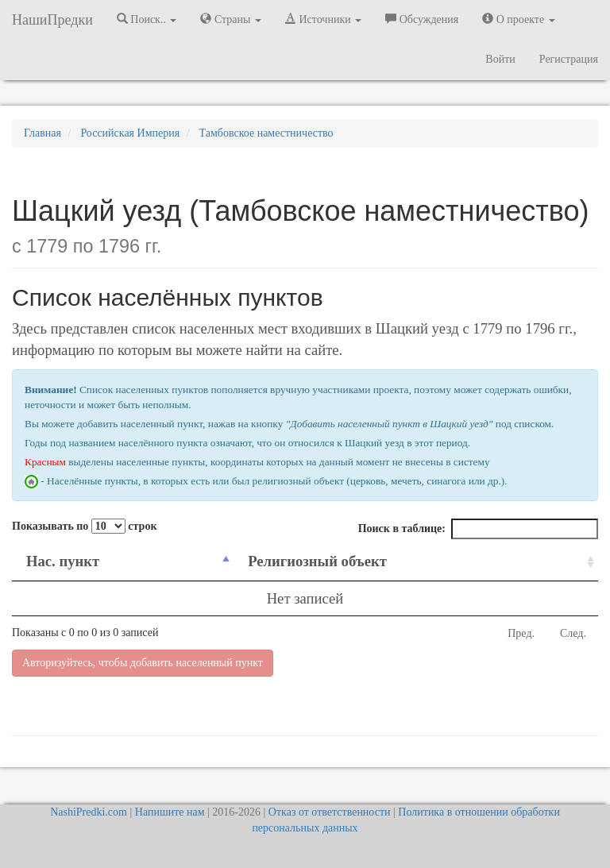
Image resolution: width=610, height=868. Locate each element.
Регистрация (568, 59)
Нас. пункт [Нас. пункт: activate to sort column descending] (62, 561)
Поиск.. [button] (147, 19)
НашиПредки (52, 20)
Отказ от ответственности (329, 812)
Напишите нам (170, 812)
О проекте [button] (518, 19)
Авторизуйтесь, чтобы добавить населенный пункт (142, 663)
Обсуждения (421, 19)
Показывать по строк (84, 526)
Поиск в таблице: (478, 529)
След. (573, 633)
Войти (500, 59)
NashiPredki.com (88, 812)
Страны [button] (230, 19)
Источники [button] (323, 19)
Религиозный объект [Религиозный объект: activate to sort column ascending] (317, 561)
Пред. (521, 633)
